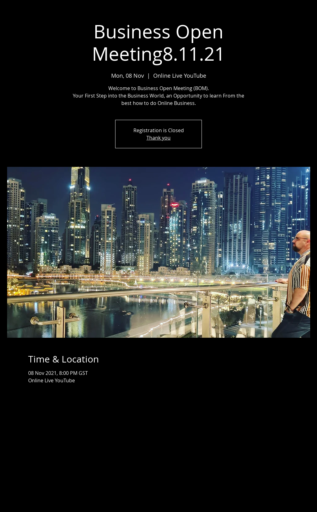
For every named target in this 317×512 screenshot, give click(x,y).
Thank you (158, 137)
